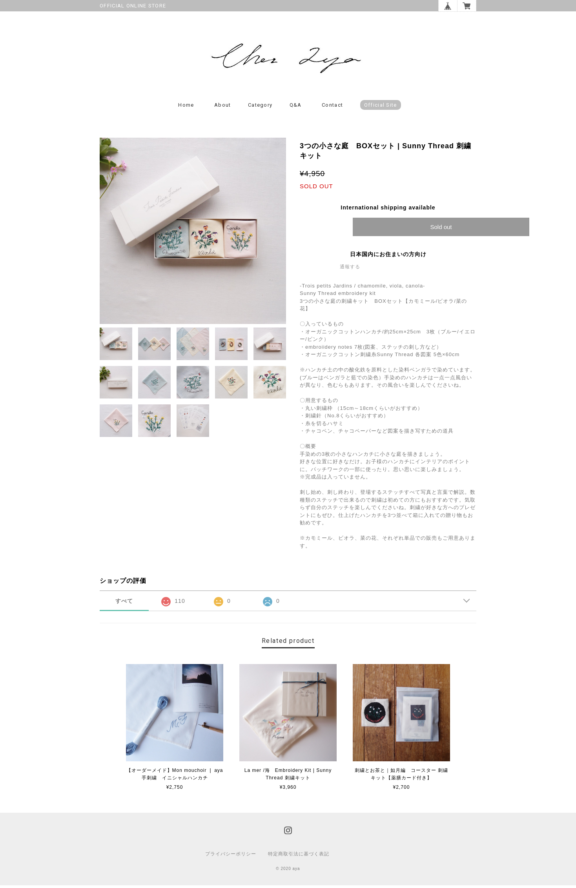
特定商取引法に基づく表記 (298, 856)
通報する (350, 269)
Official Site (380, 108)
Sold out (441, 229)
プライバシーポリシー (230, 856)
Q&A (296, 108)
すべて (124, 603)
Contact (332, 108)
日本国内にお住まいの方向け (388, 257)
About (222, 108)
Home (186, 108)
